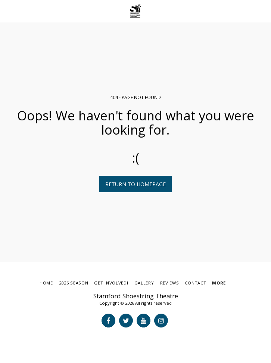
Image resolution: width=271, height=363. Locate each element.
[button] (8, 10)
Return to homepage (135, 184)
